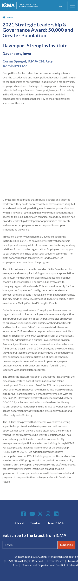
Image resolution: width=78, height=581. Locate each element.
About (19, 523)
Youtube (32, 514)
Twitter (40, 513)
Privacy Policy (55, 560)
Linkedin (57, 513)
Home (10, 17)
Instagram (48, 513)
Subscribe (66, 544)
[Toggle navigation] (72, 5)
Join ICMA (56, 523)
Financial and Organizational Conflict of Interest (50, 565)
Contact (36, 523)
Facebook (24, 513)
